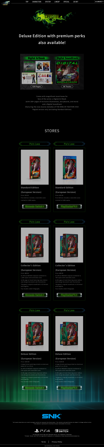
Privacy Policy (57, 442)
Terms (43, 442)
